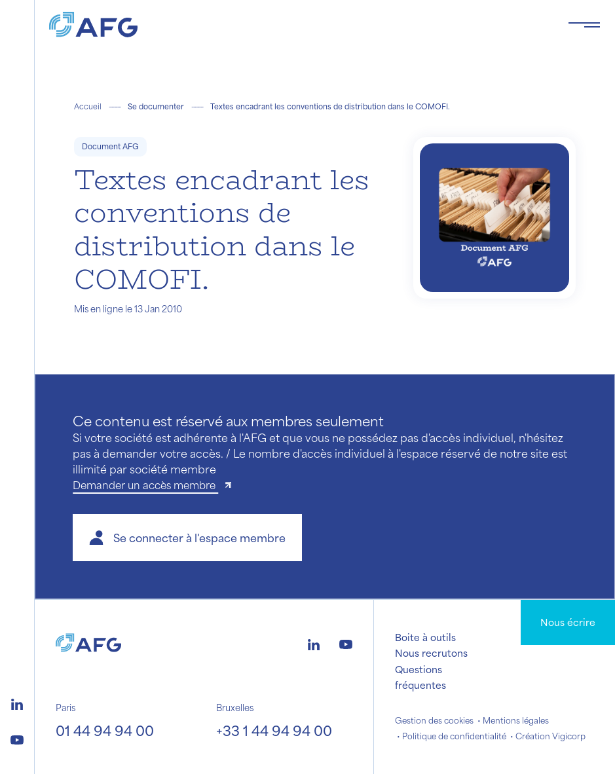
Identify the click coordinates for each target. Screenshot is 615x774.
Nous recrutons (431, 653)
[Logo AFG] (298, 24)
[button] (187, 537)
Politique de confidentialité (454, 736)
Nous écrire (567, 622)
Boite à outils (425, 637)
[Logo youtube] (17, 738)
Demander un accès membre (145, 485)
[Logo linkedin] (17, 702)
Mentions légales (516, 720)
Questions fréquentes (420, 677)
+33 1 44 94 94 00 (274, 730)
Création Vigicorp (550, 736)
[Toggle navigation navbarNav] (584, 25)
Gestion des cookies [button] (434, 720)
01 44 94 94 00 (105, 730)
